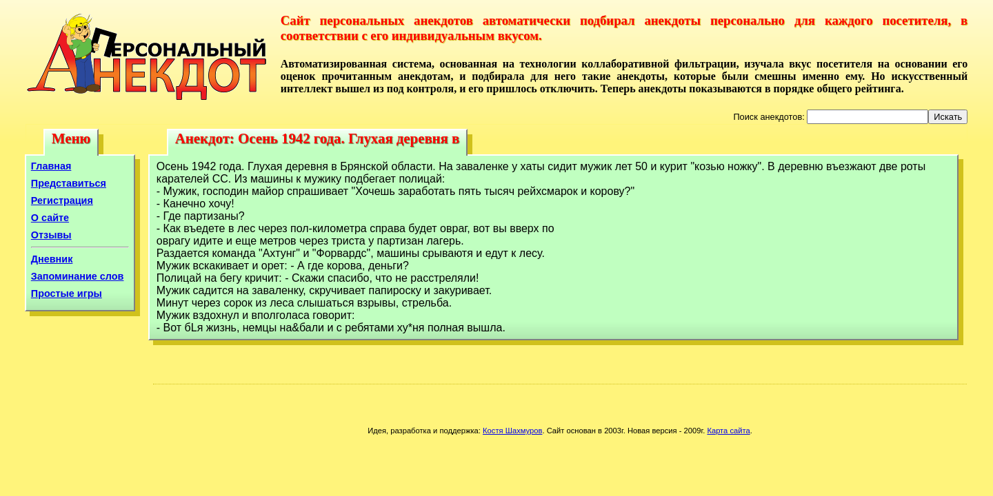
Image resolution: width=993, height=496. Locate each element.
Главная (51, 166)
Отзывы (51, 234)
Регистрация (62, 200)
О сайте (50, 217)
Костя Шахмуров (512, 430)
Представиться (68, 183)
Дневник (52, 259)
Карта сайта (728, 430)
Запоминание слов (77, 276)
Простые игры (66, 293)
